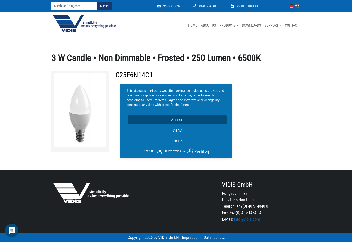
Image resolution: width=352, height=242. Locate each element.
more (177, 140)
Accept (177, 119)
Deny (177, 130)
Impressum (191, 237)
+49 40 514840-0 (205, 6)
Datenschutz (214, 237)
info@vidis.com (169, 6)
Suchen (104, 6)
